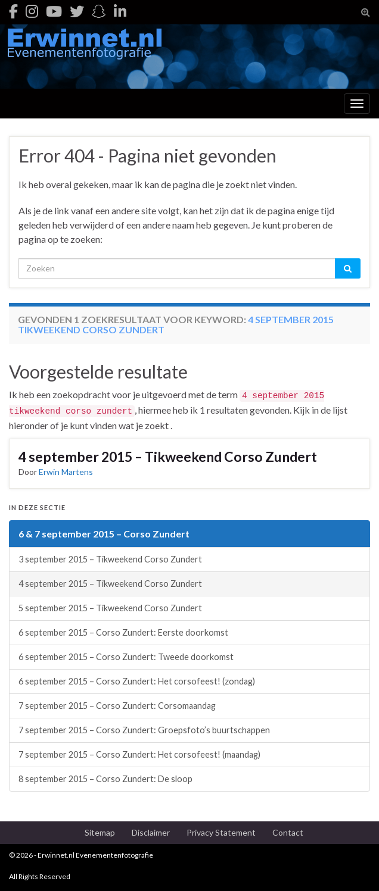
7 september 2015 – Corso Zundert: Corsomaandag (117, 706)
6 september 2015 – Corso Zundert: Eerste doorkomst (123, 632)
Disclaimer (151, 832)
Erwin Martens (66, 472)
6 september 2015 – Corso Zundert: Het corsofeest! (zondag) (136, 681)
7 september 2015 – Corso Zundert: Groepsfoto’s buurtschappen (144, 730)
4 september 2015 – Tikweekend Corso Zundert (167, 456)
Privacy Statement (221, 832)
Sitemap (100, 832)
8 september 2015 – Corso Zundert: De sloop (105, 779)
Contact (287, 832)
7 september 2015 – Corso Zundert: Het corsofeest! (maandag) (139, 754)
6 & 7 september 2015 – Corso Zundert (104, 533)
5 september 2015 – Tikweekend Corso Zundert (110, 608)
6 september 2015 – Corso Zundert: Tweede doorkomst (126, 657)
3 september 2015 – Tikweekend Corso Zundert (110, 559)
